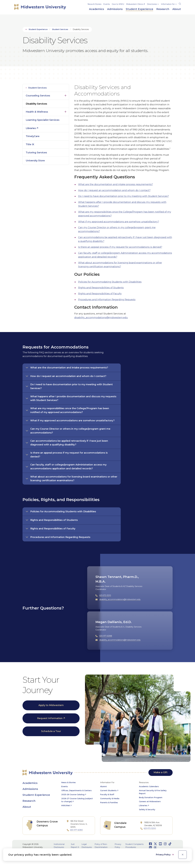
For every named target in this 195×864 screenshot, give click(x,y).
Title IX (30, 144)
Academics (30, 783)
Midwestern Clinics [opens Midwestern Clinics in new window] (134, 4)
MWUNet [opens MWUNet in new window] (65, 805)
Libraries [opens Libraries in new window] (31, 128)
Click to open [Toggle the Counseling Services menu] (65, 94)
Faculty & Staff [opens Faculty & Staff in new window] (107, 794)
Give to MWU (118, 4)
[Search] (180, 3)
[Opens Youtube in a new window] (160, 844)
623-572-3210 (105, 595)
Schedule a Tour (51, 731)
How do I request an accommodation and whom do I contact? (114, 190)
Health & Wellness (37, 111)
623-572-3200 (150, 828)
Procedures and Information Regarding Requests (106, 299)
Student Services (60, 29)
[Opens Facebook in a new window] (150, 844)
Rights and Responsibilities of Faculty (100, 293)
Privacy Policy (163, 854)
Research (29, 800)
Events (106, 4)
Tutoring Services (36, 152)
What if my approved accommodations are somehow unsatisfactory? (118, 221)
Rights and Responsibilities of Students (101, 287)
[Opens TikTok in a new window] (170, 844)
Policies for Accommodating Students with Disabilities (110, 281)
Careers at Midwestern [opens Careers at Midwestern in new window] (150, 801)
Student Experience (38, 29)
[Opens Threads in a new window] (155, 848)
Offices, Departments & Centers (76, 790)
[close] (182, 854)
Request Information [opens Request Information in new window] (49, 718)
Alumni (103, 786)
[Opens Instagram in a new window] (165, 844)
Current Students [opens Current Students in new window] (108, 790)
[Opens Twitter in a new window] (155, 844)
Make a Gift (160, 772)
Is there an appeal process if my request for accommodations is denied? (120, 247)
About (27, 806)
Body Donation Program (150, 797)
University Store (35, 160)
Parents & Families (109, 802)
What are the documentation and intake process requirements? (115, 184)
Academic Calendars (149, 786)
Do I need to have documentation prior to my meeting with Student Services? (123, 196)
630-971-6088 (105, 636)
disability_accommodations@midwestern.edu (101, 317)
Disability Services (36, 103)
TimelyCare (32, 136)
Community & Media (109, 798)
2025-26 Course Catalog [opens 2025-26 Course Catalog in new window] (72, 794)
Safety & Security (147, 809)
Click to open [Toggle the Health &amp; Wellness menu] (65, 111)
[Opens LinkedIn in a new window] (150, 848)
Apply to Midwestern (51, 705)
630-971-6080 (76, 830)
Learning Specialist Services (42, 120)
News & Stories (94, 4)
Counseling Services (38, 95)
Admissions (30, 789)
